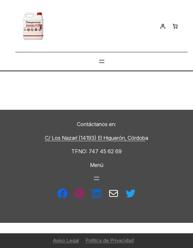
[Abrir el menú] (102, 61)
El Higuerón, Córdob (121, 138)
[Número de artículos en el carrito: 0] (175, 26)
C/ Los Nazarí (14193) (71, 138)
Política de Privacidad (109, 240)
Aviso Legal (66, 240)
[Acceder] (162, 26)
